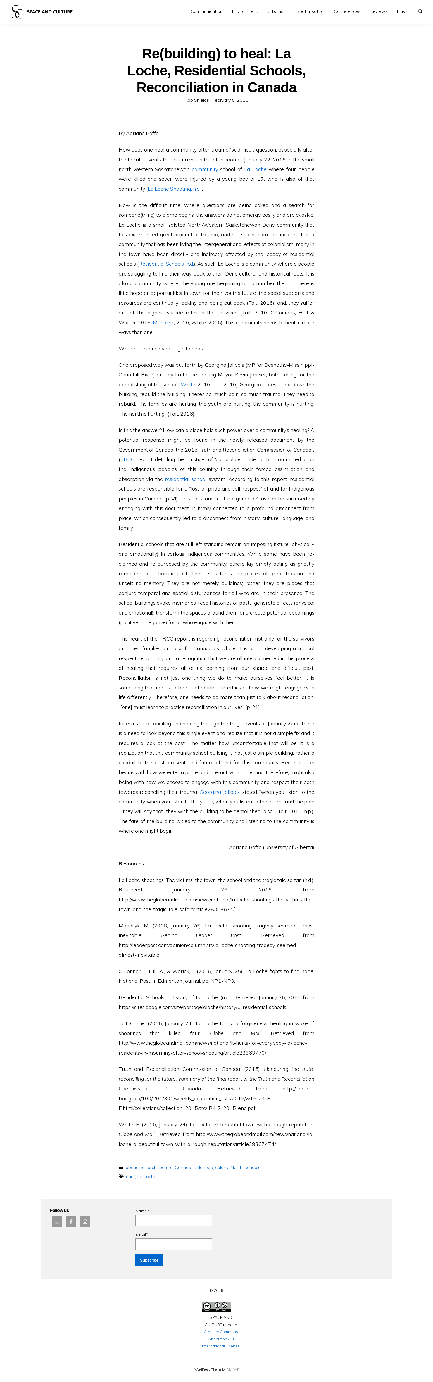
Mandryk (163, 322)
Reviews (379, 11)
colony (221, 1167)
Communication (207, 11)
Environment (245, 11)
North (236, 1167)
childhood (203, 1167)
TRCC (127, 459)
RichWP (233, 1369)
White (188, 384)
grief (130, 1176)
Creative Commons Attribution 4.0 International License (221, 1338)
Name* (173, 1217)
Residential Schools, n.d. (166, 263)
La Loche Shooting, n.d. (174, 188)
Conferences (347, 11)
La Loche (255, 169)
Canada (183, 1167)
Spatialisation (310, 11)
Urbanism (277, 11)
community (205, 169)
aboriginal (136, 1167)
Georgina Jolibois (219, 792)
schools (253, 1167)
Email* (173, 1241)
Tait (217, 384)
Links (402, 11)
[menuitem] (206, 11)
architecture (160, 1167)
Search (423, 11)
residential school (185, 479)
